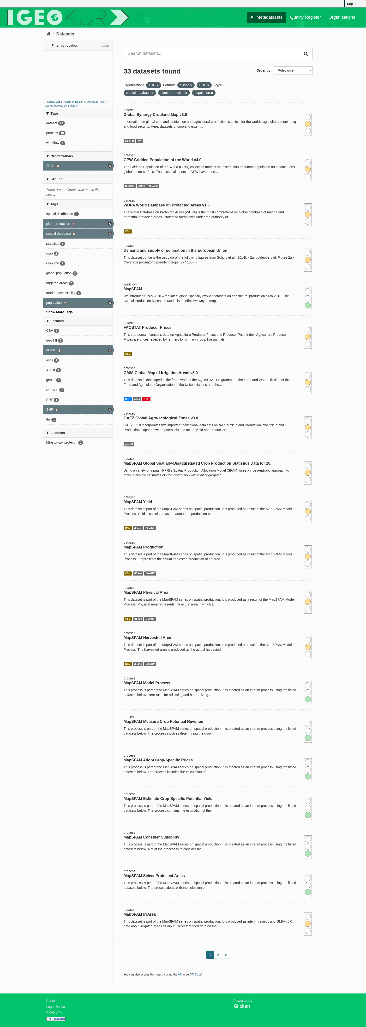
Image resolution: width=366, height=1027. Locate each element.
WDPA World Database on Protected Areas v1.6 (167, 205)
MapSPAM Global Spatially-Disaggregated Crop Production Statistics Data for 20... (199, 463)
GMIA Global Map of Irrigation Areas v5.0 (161, 373)
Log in (351, 4)
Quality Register (305, 17)
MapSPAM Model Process (147, 683)
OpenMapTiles (95, 101)
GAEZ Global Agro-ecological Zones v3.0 (161, 418)
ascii (137, 399)
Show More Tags (59, 312)
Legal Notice (55, 1007)
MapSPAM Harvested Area (147, 638)
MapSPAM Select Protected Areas (154, 876)
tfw (139, 140)
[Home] (48, 34)
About (50, 1001)
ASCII (141, 186)
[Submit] (306, 53)
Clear (105, 45)
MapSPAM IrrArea (140, 914)
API (180, 974)
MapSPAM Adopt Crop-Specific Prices (158, 760)
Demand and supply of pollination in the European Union (175, 250)
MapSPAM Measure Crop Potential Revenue (163, 721)
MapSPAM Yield (138, 502)
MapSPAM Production (143, 547)
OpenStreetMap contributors (61, 105)
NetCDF (129, 186)
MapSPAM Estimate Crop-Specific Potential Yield (168, 799)
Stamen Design (74, 101)
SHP (127, 399)
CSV (127, 231)
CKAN (242, 1006)
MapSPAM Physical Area (146, 592)
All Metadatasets (266, 17)
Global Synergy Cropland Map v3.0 (155, 115)
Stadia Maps (54, 101)
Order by (263, 70)
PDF (146, 399)
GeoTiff (129, 140)
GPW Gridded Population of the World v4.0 (162, 160)
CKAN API (54, 1013)
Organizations (342, 17)
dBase (138, 528)
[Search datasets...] (212, 53)
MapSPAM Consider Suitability (151, 837)
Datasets (65, 34)
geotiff (129, 444)
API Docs (196, 974)
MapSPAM (133, 289)
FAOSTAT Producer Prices (147, 327)
